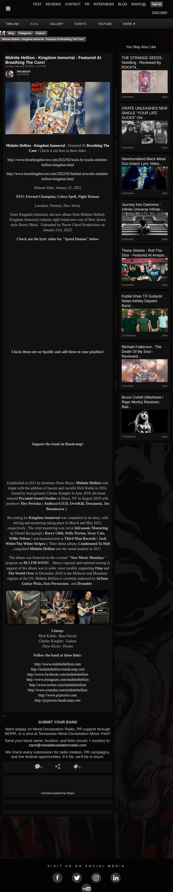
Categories (25, 33)
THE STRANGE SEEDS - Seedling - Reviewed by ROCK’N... (143, 62)
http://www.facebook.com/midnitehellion (57, 674)
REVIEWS (53, 4)
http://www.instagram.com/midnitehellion (58, 679)
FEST (37, 4)
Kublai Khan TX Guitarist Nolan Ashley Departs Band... (142, 301)
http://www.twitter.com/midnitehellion (57, 685)
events (80, 24)
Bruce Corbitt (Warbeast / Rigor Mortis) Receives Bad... (142, 402)
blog (34, 24)
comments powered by (57, 793)
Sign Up (156, 4)
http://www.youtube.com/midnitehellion (58, 690)
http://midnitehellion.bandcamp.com (58, 669)
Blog (11, 33)
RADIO (136, 4)
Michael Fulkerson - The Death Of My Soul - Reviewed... (141, 351)
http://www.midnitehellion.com (57, 664)
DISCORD (159, 13)
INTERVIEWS (104, 4)
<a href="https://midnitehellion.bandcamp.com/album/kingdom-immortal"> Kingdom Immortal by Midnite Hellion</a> (57, 463)
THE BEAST (24, 71)
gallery (56, 24)
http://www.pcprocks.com (58, 695)
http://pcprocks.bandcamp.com (58, 700)
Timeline (12, 24)
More (129, 24)
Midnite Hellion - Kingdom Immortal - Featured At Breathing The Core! (43, 39)
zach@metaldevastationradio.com (57, 745)
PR (87, 4)
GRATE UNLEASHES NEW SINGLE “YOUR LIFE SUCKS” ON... (144, 113)
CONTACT (73, 4)
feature (40, 33)
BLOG (122, 4)
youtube (105, 24)
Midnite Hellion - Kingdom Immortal (36, 145)
